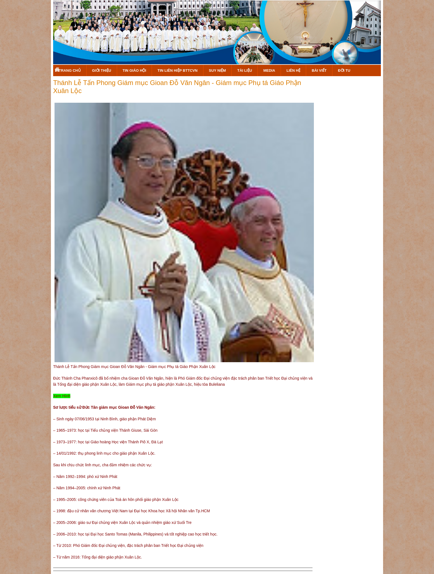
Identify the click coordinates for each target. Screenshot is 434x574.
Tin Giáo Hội (134, 70)
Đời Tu (344, 70)
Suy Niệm (217, 70)
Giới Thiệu (101, 70)
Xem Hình (61, 396)
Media (269, 70)
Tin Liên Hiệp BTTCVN (177, 70)
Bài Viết (319, 70)
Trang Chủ (70, 70)
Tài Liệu (244, 70)
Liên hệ (293, 70)
